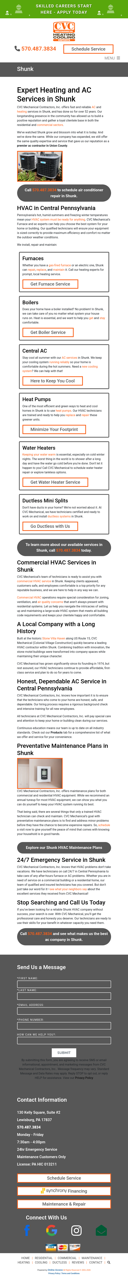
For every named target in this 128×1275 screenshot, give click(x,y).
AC (94, 107)
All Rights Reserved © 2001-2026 (77, 1270)
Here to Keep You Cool (53, 381)
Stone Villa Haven (53, 638)
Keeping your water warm (39, 454)
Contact (95, 1262)
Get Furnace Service (50, 284)
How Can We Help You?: (36, 1034)
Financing (64, 1191)
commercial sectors (50, 125)
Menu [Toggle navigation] (112, 58)
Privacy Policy (84, 1078)
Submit (64, 1053)
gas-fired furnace (60, 265)
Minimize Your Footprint (54, 429)
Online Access (55, 1270)
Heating (24, 1262)
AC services (69, 357)
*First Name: (27, 978)
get (91, 318)
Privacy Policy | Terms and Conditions (64, 1273)
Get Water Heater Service (55, 482)
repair (31, 269)
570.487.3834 (38, 48)
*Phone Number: (30, 1019)
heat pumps (63, 410)
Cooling (41, 1262)
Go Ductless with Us (50, 526)
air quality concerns (50, 602)
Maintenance (92, 1258)
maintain (58, 269)
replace (41, 269)
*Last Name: (27, 990)
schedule (104, 825)
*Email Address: (30, 1005)
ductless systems (59, 516)
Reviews (78, 1262)
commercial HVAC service (34, 581)
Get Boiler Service (48, 332)
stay (102, 318)
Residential (44, 1258)
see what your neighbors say (68, 889)
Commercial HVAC (29, 597)
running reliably (59, 362)
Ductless (59, 1262)
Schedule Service (88, 49)
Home (25, 1258)
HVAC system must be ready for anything (58, 219)
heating (22, 111)
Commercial (67, 1258)
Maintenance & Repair (64, 1204)
